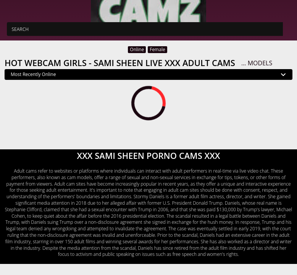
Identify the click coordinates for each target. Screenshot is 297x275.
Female (157, 49)
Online (137, 49)
